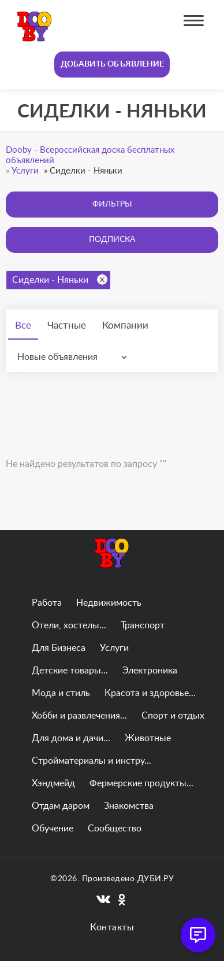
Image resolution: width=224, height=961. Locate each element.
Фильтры (112, 204)
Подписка (112, 239)
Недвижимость (108, 602)
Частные (66, 325)
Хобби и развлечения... (79, 715)
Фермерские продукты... (141, 783)
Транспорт (143, 625)
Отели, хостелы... (69, 625)
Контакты (112, 927)
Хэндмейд (53, 783)
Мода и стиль (61, 693)
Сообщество (114, 828)
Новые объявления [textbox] (57, 357)
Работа (47, 602)
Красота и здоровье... (150, 693)
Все (23, 325)
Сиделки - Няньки (59, 279)
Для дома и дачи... (71, 738)
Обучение (52, 828)
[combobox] (74, 357)
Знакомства (129, 806)
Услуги (114, 648)
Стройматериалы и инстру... (91, 760)
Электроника (149, 670)
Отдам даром (60, 806)
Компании (125, 325)
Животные (148, 738)
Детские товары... (70, 670)
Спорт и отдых (172, 715)
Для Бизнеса (58, 648)
